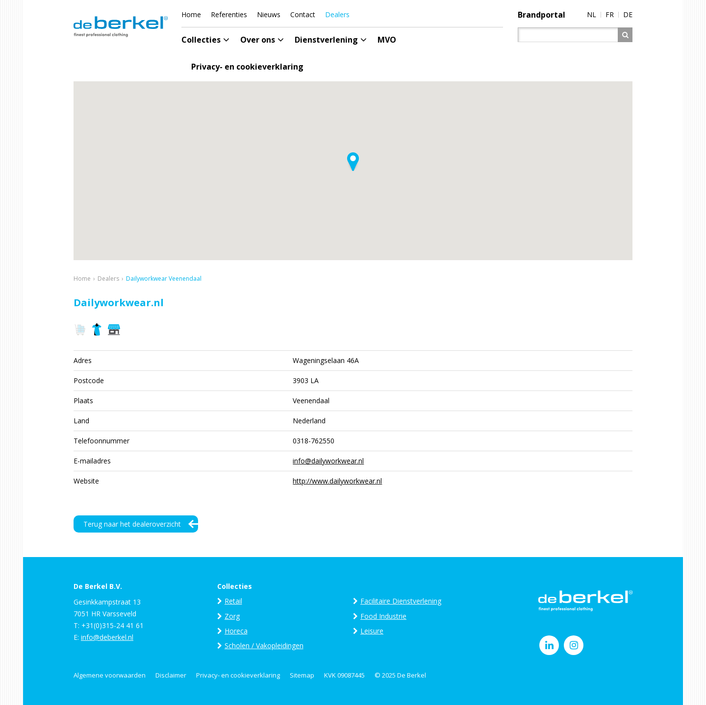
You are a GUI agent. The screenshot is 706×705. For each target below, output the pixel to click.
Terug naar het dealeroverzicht (132, 524)
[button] (353, 161)
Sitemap (302, 675)
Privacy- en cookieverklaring (238, 675)
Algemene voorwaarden (110, 675)
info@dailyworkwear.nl (328, 460)
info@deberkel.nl (107, 637)
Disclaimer (170, 675)
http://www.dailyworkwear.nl (337, 481)
